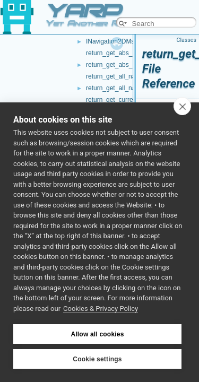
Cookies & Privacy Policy (100, 308)
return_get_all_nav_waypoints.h (131, 88)
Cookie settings (97, 359)
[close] (182, 106)
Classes (186, 40)
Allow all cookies (97, 334)
